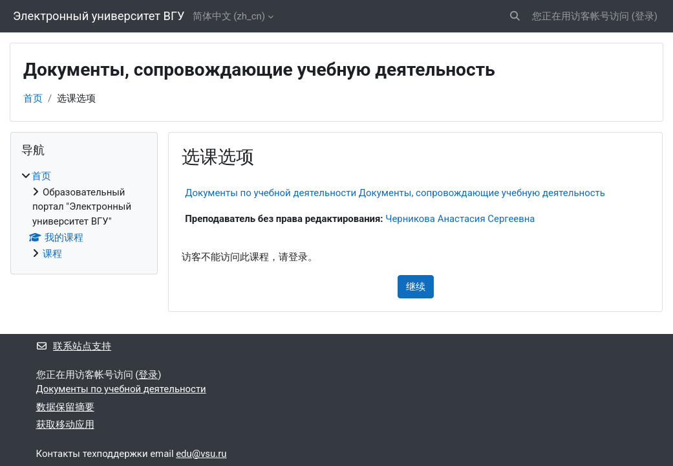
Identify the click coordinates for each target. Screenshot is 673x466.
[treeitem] (84, 215)
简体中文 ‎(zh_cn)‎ (229, 16)
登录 (644, 16)
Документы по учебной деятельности (121, 389)
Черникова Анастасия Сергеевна (460, 219)
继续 (415, 287)
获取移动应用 (65, 424)
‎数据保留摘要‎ (65, 407)
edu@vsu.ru (201, 454)
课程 (52, 254)
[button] (515, 16)
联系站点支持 (74, 346)
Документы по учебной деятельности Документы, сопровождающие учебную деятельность (395, 193)
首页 (33, 98)
